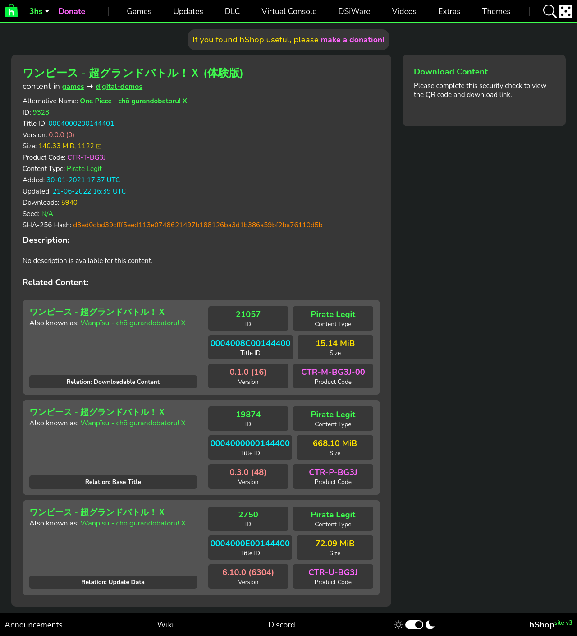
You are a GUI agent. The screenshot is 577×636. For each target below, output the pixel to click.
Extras (449, 11)
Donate (71, 11)
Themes (496, 11)
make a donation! (352, 39)
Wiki (165, 624)
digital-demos (119, 87)
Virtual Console (288, 11)
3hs (35, 11)
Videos (404, 11)
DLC (232, 11)
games (73, 87)
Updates (188, 11)
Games (139, 11)
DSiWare (354, 11)
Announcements (34, 624)
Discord (281, 624)
